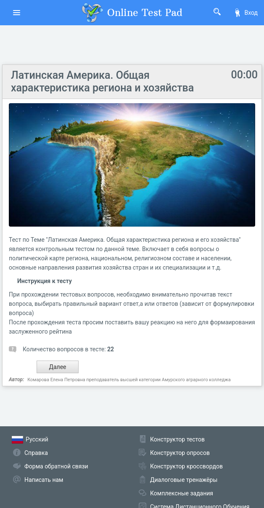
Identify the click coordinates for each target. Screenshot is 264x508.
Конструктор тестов (177, 439)
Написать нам (43, 479)
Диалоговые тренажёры (183, 479)
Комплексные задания (181, 493)
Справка (36, 452)
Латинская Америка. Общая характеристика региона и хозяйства (102, 81)
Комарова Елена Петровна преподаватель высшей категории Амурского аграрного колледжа (129, 379)
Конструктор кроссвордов (186, 466)
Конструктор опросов (180, 452)
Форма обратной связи (56, 466)
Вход (245, 12)
